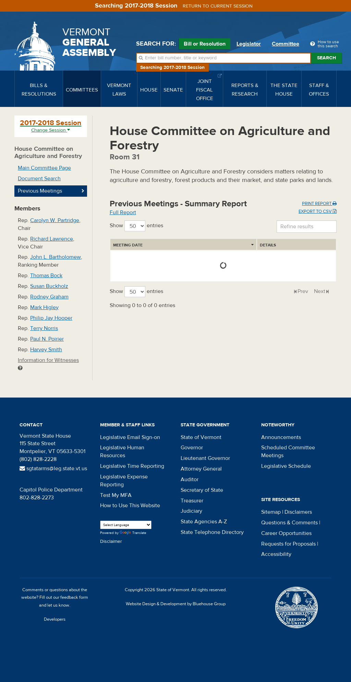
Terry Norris (44, 328)
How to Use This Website (130, 505)
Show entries (136, 225)
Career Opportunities (286, 533)
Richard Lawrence (51, 238)
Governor (192, 447)
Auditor (189, 479)
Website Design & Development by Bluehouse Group (176, 604)
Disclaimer (111, 541)
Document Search (39, 178)
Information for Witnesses (48, 364)
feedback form (74, 597)
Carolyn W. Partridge (54, 220)
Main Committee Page (44, 168)
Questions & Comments (289, 522)
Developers (54, 619)
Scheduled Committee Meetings (288, 451)
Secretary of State (202, 490)
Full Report (123, 212)
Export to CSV (318, 211)
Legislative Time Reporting (132, 466)
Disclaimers (298, 512)
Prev (303, 291)
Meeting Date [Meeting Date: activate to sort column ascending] (128, 245)
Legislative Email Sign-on (130, 437)
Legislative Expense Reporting (124, 480)
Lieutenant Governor (205, 458)
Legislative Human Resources (122, 451)
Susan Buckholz (49, 286)
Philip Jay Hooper (51, 318)
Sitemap (271, 512)
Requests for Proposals (288, 543)
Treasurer (192, 500)
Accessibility (276, 554)
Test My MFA (116, 495)
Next (319, 291)
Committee (285, 43)
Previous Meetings (40, 190)
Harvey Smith (46, 349)
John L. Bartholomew (55, 257)
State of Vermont (201, 437)
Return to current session (218, 6)
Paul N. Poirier (47, 339)
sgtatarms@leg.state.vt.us (53, 468)
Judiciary (191, 511)
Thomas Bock (46, 275)
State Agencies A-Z (204, 521)
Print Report (319, 203)
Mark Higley (44, 307)
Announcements (281, 437)
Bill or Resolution (205, 44)
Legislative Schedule (286, 466)
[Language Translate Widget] (126, 525)
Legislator (249, 43)
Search (326, 58)
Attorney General (201, 468)
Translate (133, 533)
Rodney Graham (49, 296)
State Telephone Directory (212, 532)
